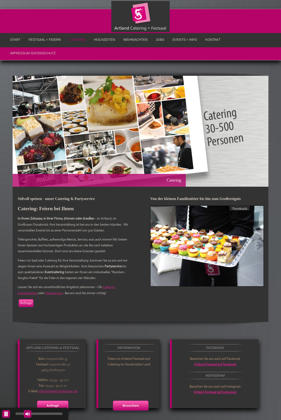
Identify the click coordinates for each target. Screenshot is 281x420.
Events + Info (184, 39)
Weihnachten (135, 39)
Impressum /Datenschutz (33, 53)
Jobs (160, 39)
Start (15, 39)
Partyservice (53, 293)
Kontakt (213, 39)
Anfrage (26, 303)
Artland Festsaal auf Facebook (215, 364)
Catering (77, 39)
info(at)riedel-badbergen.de (58, 391)
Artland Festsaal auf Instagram (215, 392)
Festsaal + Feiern (45, 39)
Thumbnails (239, 208)
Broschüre (131, 405)
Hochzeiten (104, 39)
